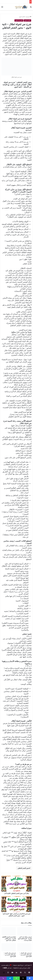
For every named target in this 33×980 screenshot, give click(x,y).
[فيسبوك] (6, 968)
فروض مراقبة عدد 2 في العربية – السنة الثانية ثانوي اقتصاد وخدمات (25, 938)
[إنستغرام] (3, 968)
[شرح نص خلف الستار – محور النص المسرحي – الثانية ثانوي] (24, 947)
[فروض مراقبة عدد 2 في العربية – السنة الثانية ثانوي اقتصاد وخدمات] (24, 931)
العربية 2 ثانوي (18, 20)
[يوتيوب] (4, 968)
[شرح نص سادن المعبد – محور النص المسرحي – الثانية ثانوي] (8, 947)
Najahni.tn (16, 968)
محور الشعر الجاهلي (23, 868)
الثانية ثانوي (22, 16)
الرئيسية (28, 16)
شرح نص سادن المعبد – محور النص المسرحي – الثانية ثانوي (10, 954)
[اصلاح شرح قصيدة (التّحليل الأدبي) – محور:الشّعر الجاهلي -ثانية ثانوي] (8, 931)
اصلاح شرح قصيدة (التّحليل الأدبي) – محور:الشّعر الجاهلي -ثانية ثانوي (9, 938)
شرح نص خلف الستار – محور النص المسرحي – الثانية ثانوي (26, 954)
